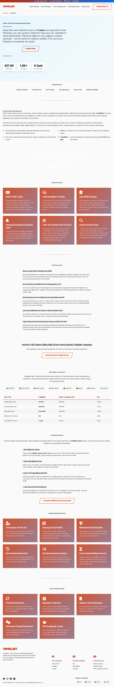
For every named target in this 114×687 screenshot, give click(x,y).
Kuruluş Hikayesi (46, 7)
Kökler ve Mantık (22, 90)
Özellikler (54, 666)
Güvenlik (75, 669)
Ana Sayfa (5, 13)
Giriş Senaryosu (64, 90)
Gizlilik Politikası (98, 666)
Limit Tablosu (50, 90)
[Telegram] (14, 679)
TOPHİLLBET (9, 6)
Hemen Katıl (55, 664)
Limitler (54, 669)
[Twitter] (4, 679)
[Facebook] (11, 679)
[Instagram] (7, 679)
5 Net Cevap (78, 90)
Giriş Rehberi (76, 666)
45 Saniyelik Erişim (74, 7)
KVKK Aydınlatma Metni (100, 669)
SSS (74, 664)
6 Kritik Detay (36, 90)
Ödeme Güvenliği (92, 90)
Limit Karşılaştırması (59, 7)
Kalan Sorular (86, 7)
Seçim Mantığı (34, 7)
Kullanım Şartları (98, 664)
